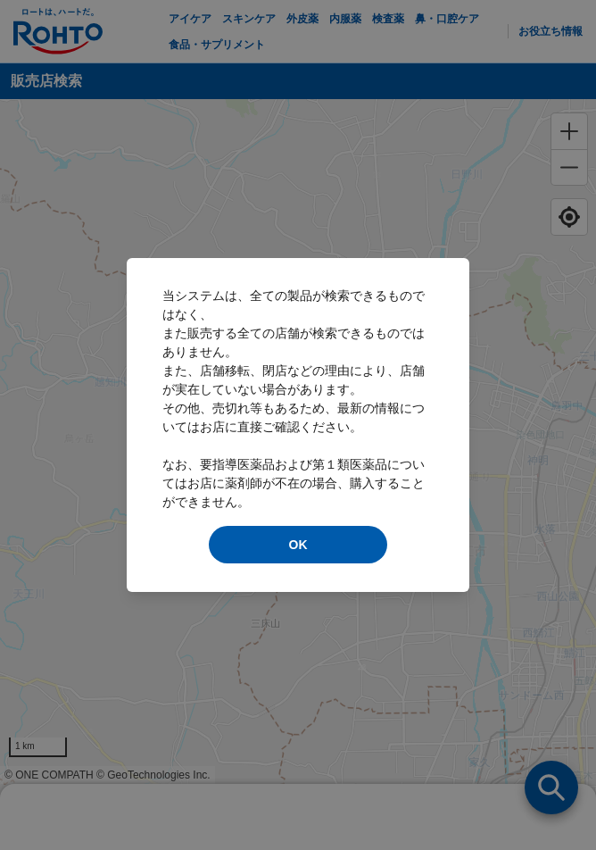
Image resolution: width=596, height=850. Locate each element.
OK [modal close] (298, 545)
